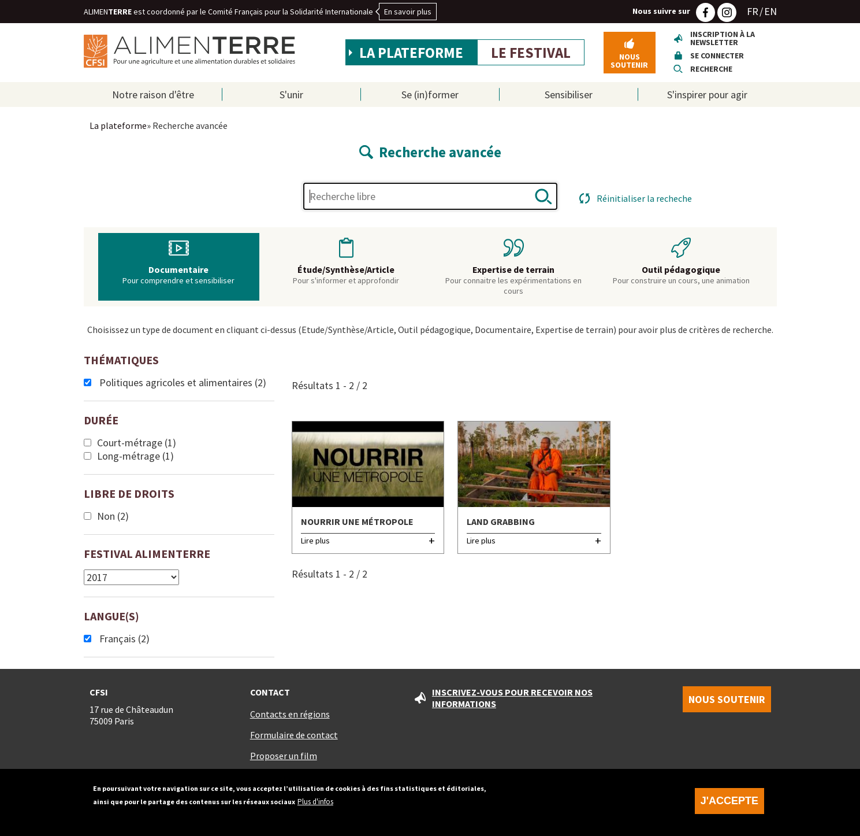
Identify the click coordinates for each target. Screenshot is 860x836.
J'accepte (729, 806)
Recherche (711, 69)
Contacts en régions (290, 714)
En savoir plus (407, 11)
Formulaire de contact (294, 735)
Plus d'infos (315, 807)
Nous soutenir (629, 60)
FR (752, 11)
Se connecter (717, 55)
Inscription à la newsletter (722, 38)
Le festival (531, 52)
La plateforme (411, 52)
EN (770, 11)
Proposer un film (283, 755)
